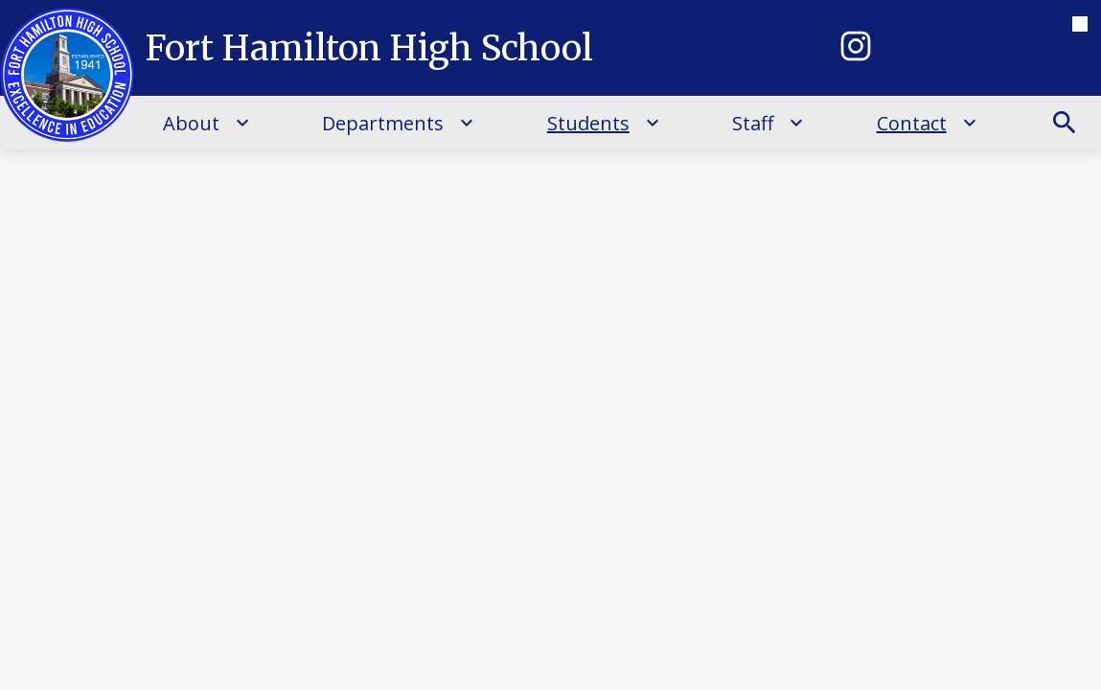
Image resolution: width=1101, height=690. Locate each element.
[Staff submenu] (768, 123)
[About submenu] (206, 123)
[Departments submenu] (398, 123)
